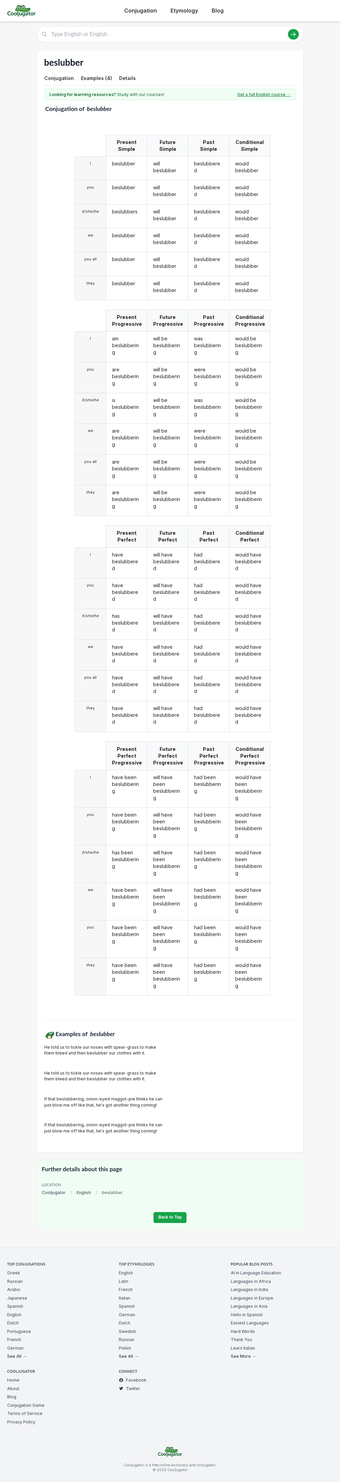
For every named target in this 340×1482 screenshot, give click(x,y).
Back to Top (170, 1217)
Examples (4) (96, 78)
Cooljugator (54, 1192)
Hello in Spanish (247, 1314)
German (15, 1348)
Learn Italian (243, 1348)
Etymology (184, 10)
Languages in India (249, 1289)
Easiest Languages (250, 1322)
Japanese (17, 1298)
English (84, 1192)
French (14, 1339)
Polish (125, 1348)
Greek (13, 1272)
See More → (243, 1356)
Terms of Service (25, 1413)
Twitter (129, 1388)
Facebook (132, 1380)
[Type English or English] (170, 34)
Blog (218, 10)
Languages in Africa (251, 1281)
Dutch (13, 1322)
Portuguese (19, 1331)
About (13, 1388)
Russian (15, 1281)
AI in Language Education (256, 1272)
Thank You (241, 1339)
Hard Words (243, 1331)
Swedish (127, 1331)
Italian (124, 1298)
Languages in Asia (249, 1306)
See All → (17, 1356)
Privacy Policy (21, 1421)
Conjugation (140, 10)
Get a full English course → (264, 94)
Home (13, 1380)
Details (127, 78)
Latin (123, 1281)
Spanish (15, 1306)
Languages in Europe (252, 1298)
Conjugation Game (26, 1405)
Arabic (13, 1289)
